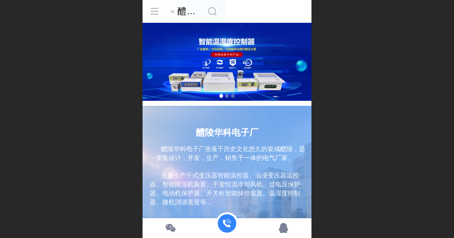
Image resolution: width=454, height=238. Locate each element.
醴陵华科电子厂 (237, 11)
